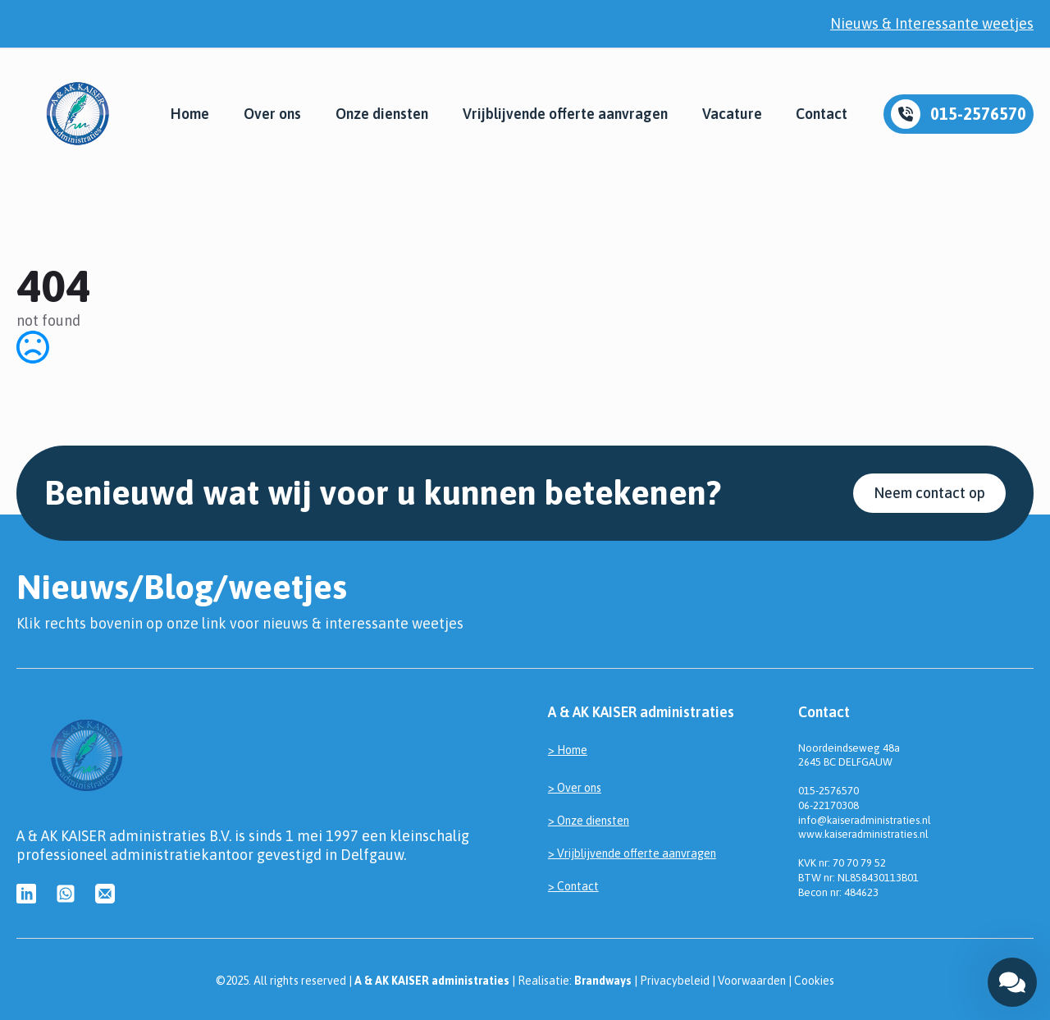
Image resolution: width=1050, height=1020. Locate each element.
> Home (567, 750)
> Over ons (574, 787)
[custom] (26, 893)
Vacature (732, 114)
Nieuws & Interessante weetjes (932, 23)
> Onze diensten (588, 820)
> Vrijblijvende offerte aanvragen (632, 853)
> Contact (573, 886)
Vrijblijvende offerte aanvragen (565, 114)
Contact (821, 114)
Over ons (272, 114)
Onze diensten (382, 114)
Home (190, 114)
